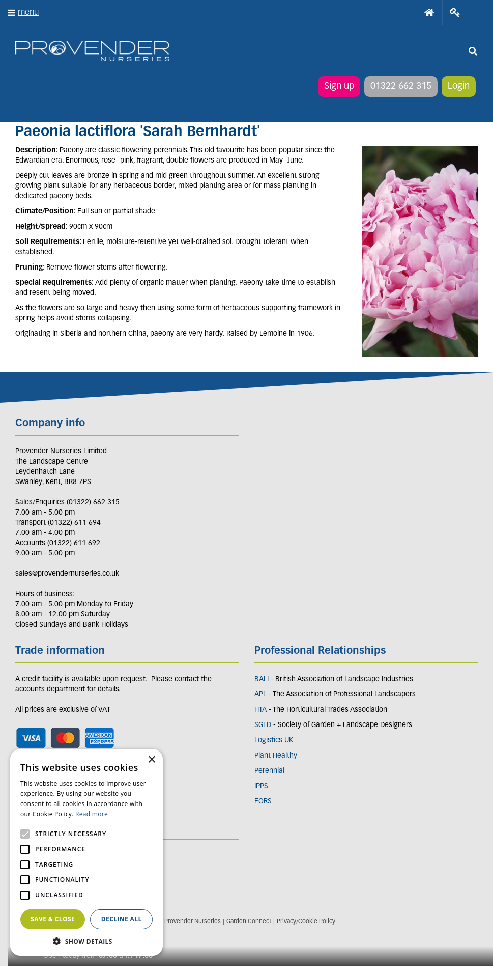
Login (459, 86)
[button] (86, 941)
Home (429, 12)
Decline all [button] (121, 919)
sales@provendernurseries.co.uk (67, 574)
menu (28, 12)
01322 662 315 (400, 86)
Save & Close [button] (53, 919)
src (473, 51)
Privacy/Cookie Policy (306, 922)
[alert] (86, 852)
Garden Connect (248, 922)
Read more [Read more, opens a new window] (91, 814)
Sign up (339, 86)
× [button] (151, 760)
